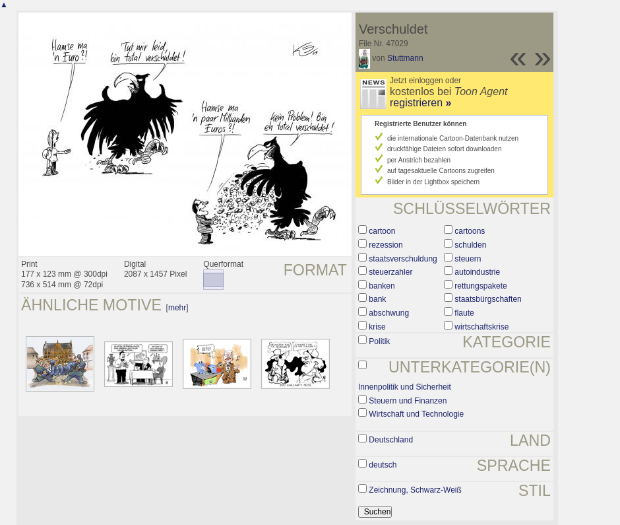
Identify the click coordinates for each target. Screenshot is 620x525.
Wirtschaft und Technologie (416, 414)
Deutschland (391, 439)
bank (377, 299)
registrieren (420, 102)
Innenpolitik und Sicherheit (404, 387)
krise (377, 327)
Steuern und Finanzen (408, 400)
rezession (385, 245)
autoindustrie (477, 272)
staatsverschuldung (403, 258)
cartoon (382, 231)
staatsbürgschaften (487, 299)
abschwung (389, 313)
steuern (467, 258)
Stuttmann (405, 58)
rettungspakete (480, 286)
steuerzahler (390, 272)
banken (381, 286)
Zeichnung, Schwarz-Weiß (415, 490)
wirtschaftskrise (481, 327)
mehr (177, 307)
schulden (470, 245)
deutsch (382, 465)
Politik (379, 341)
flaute (464, 313)
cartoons (469, 231)
